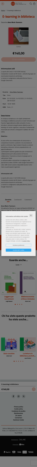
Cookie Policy (26, 241)
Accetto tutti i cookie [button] (18, 250)
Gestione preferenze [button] (18, 245)
